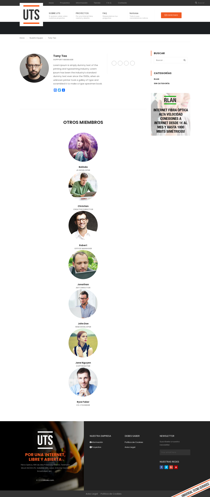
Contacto (122, 2)
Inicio (51, 2)
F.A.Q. (109, 2)
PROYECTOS (82, 13)
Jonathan (83, 284)
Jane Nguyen (83, 362)
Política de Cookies (134, 442)
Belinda (83, 167)
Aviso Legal (130, 447)
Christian (83, 206)
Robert (83, 245)
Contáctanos (171, 15)
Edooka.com (48, 480)
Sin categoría (162, 83)
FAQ (105, 13)
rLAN (156, 79)
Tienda (97, 2)
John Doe (83, 323)
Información (82, 2)
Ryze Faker (83, 401)
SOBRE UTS (54, 13)
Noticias (134, 13)
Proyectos (65, 2)
